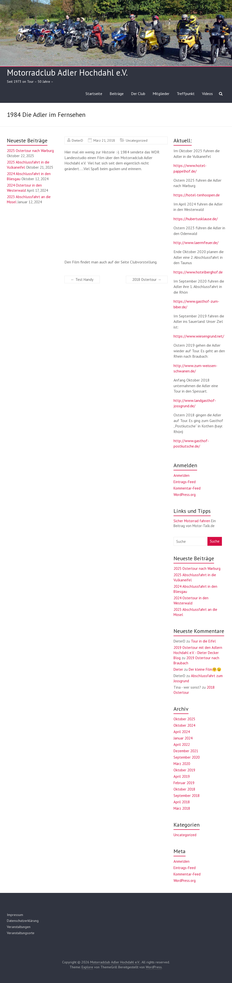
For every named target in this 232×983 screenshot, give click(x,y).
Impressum (15, 915)
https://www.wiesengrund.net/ (199, 336)
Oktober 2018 (184, 789)
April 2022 (182, 744)
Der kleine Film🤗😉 (205, 669)
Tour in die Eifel (203, 641)
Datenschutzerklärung (23, 920)
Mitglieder (161, 93)
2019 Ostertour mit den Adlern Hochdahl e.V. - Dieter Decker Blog (198, 652)
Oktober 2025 (184, 719)
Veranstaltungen (18, 927)
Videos (207, 93)
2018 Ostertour (146, 279)
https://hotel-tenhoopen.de (197, 194)
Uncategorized (136, 140)
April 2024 (182, 731)
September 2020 (187, 757)
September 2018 (187, 795)
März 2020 (182, 763)
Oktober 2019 (184, 770)
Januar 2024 (183, 738)
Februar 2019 (184, 782)
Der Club (138, 93)
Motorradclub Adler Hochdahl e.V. (67, 72)
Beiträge (117, 93)
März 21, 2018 (104, 140)
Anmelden (181, 475)
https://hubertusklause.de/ (196, 218)
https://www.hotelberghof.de (198, 272)
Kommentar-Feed (187, 488)
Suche (214, 541)
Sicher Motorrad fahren (192, 521)
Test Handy (82, 279)
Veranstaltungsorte (20, 933)
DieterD (77, 140)
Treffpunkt (186, 93)
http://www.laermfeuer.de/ (196, 242)
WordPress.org (185, 494)
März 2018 (182, 808)
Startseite (94, 93)
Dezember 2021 (186, 751)
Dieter (178, 669)
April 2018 (182, 802)
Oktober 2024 (184, 725)
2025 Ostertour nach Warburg (30, 150)
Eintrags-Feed (185, 481)
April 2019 (182, 776)
